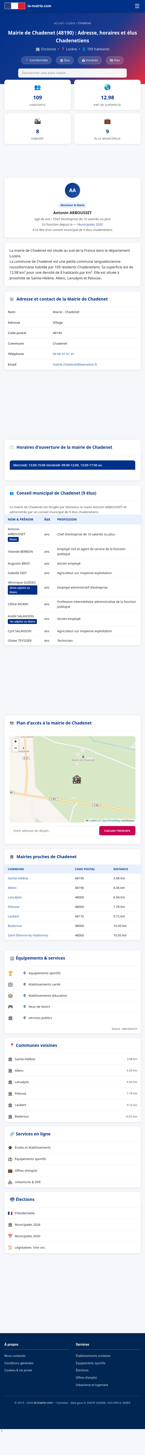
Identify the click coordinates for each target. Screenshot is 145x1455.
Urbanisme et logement (92, 1390)
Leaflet (91, 825)
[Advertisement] (72, 164)
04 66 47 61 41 (63, 359)
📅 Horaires (90, 60)
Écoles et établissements (29, 1152)
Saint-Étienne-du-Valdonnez (28, 940)
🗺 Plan (115, 60)
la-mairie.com (43, 1407)
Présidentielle (21, 1218)
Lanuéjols (15, 902)
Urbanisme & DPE (24, 1187)
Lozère (70, 23)
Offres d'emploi (22, 1175)
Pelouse (13, 911)
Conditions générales (19, 1368)
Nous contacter (15, 1361)
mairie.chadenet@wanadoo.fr (75, 369)
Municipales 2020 (90, 229)
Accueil (59, 23)
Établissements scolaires (93, 1361)
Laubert (13, 921)
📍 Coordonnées (36, 60)
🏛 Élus (65, 60)
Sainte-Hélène (18, 883)
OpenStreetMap (111, 825)
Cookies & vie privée (18, 1375)
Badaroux (15, 930)
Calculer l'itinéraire (117, 835)
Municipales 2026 (24, 1229)
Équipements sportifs (27, 1164)
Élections (82, 1375)
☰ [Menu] (137, 6)
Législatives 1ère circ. (27, 1252)
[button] (76, 784)
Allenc (12, 892)
